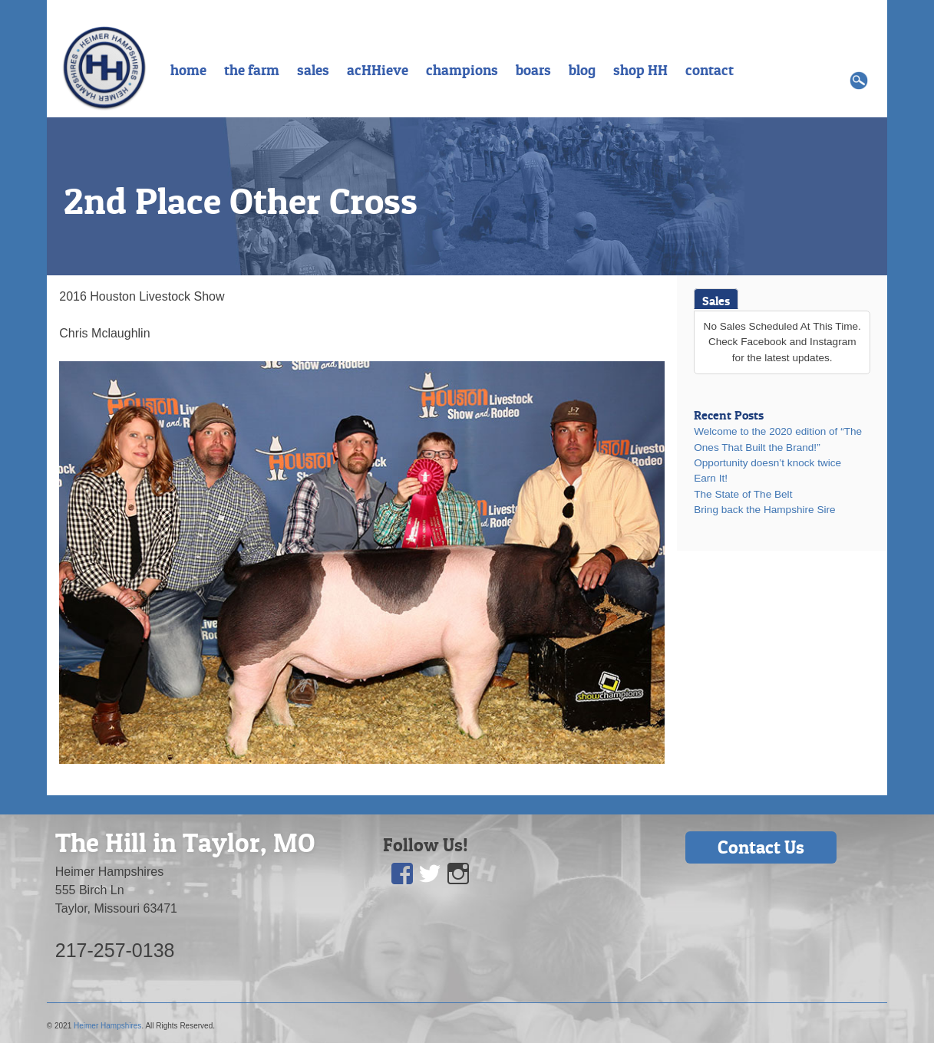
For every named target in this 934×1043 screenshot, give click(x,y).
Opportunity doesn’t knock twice (767, 463)
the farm (251, 70)
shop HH (640, 70)
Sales (716, 300)
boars (533, 70)
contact (709, 70)
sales (313, 70)
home (188, 70)
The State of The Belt (743, 494)
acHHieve (377, 70)
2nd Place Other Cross (240, 201)
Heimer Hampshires (107, 1026)
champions (462, 70)
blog (582, 70)
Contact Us (761, 847)
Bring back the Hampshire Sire (764, 509)
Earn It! (711, 478)
